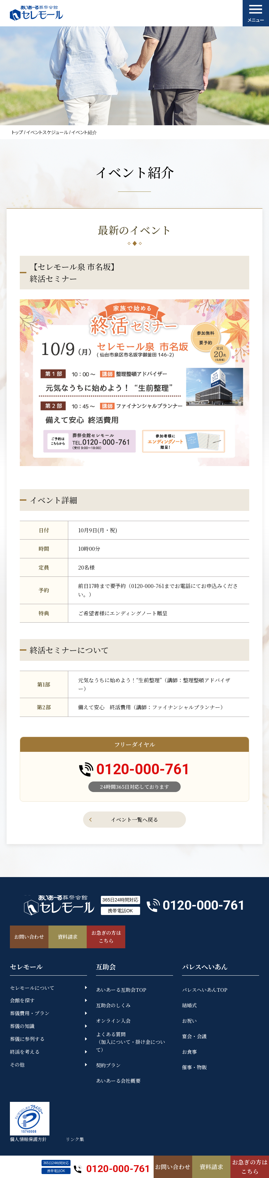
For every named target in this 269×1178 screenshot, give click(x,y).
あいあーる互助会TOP (121, 990)
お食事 (189, 1052)
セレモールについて (32, 988)
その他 (17, 1065)
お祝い (189, 1021)
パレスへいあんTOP (204, 990)
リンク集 (76, 1140)
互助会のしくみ (113, 1005)
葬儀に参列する (27, 1039)
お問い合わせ (173, 1166)
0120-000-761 (112, 1167)
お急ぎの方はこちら (250, 1166)
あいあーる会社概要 (118, 1081)
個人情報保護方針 (28, 1140)
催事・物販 (194, 1067)
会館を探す (22, 1001)
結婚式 (189, 1005)
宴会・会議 (194, 1036)
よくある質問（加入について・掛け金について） (130, 1042)
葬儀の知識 (22, 1026)
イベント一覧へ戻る (134, 819)
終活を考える (25, 1052)
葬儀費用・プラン (29, 1014)
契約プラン (108, 1066)
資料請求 (211, 1166)
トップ (17, 132)
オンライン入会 (113, 1021)
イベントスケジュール (47, 132)
